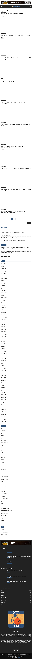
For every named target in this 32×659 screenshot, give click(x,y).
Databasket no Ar (4, 449)
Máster (2, 477)
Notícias (2, 488)
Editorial (2, 454)
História (2, 466)
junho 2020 (3, 363)
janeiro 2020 (3, 372)
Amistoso (3, 430)
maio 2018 (3, 406)
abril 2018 (3, 407)
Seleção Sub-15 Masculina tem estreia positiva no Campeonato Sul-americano (14, 212)
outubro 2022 (3, 316)
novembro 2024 (4, 275)
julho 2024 (3, 282)
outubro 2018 (3, 397)
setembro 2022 (4, 317)
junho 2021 (3, 343)
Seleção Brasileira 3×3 (5, 506)
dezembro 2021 (4, 333)
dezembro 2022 (4, 312)
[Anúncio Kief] (16, 2)
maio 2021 (3, 344)
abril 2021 (3, 346)
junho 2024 (3, 283)
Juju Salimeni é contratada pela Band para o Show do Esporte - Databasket (13, 251)
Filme (2, 464)
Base (2, 437)
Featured (2, 462)
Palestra (2, 489)
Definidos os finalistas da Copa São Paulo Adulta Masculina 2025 (12, 232)
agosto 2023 (3, 299)
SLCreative (18, 657)
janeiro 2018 (3, 412)
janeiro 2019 (3, 392)
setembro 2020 (4, 358)
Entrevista (3, 455)
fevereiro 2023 (3, 309)
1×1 (2, 428)
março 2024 (3, 287)
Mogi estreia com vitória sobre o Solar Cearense (16, 570)
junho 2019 (3, 384)
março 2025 (3, 268)
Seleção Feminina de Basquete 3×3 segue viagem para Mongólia (12, 237)
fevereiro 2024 (3, 288)
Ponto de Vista (4, 493)
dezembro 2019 (4, 373)
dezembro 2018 (4, 394)
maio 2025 (3, 264)
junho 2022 (3, 322)
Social (2, 511)
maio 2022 (3, 324)
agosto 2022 (3, 319)
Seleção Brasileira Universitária (6, 510)
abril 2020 (3, 367)
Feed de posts (3, 530)
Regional (2, 501)
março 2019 (3, 389)
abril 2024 (3, 285)
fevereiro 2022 (3, 329)
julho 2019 (3, 382)
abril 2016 (3, 418)
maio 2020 (3, 365)
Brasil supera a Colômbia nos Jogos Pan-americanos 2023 (16, 168)
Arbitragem (3, 432)
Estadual (2, 459)
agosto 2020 (3, 360)
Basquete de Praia (4, 442)
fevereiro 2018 (3, 411)
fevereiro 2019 (3, 390)
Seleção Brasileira (3, 12)
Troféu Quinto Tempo (5, 515)
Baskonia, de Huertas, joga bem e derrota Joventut (16, 576)
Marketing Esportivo (4, 476)
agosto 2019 (3, 380)
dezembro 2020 (4, 353)
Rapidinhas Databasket (5, 500)
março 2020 (3, 368)
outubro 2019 (3, 377)
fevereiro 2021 (3, 350)
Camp (2, 445)
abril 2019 (3, 387)
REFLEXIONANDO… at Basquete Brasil (7, 255)
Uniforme (3, 518)
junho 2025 (3, 263)
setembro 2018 (4, 399)
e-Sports (2, 452)
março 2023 (3, 307)
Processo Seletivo (4, 494)
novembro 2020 (4, 355)
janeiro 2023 (3, 310)
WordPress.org (4, 534)
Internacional (3, 469)
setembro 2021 (4, 338)
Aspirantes (3, 435)
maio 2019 (3, 385)
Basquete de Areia (4, 440)
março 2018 (3, 409)
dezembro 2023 (4, 292)
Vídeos (18, 654)
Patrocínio (3, 491)
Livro (2, 474)
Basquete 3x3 (3, 602)
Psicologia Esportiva (4, 498)
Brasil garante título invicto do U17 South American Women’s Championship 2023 (14, 80)
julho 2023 (3, 300)
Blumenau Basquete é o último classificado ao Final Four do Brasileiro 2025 (14, 240)
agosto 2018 (3, 401)
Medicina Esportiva (4, 479)
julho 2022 (3, 321)
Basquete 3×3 (3, 438)
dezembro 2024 (4, 273)
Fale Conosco (29, 654)
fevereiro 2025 (3, 270)
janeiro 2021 (3, 351)
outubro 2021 (3, 336)
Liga (2, 471)
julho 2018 (3, 402)
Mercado (2, 481)
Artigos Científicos (23, 654)
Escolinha (3, 457)
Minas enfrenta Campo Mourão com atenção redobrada (17, 581)
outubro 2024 (3, 276)
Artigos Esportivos (4, 433)
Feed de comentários (5, 532)
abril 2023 (3, 305)
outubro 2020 (3, 356)
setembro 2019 (4, 378)
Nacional (2, 484)
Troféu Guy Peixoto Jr (5, 513)
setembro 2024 (4, 278)
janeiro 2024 (3, 290)
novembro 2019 (4, 375)
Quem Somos (10, 654)
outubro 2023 (3, 295)
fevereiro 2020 (3, 370)
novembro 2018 (4, 395)
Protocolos (3, 496)
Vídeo (2, 522)
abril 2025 (3, 266)
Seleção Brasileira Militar (5, 508)
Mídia (2, 483)
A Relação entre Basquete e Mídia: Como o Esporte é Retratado (11, 247)
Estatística (3, 460)
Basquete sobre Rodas (5, 443)
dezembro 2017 (4, 414)
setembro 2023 (4, 297)
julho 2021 (3, 341)
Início (1, 9)
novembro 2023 (4, 293)
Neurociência (3, 486)
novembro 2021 (4, 334)
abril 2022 (3, 326)
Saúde (2, 503)
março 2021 (3, 348)
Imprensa (3, 467)
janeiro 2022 (3, 331)
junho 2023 (3, 302)
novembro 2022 (4, 314)
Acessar (2, 529)
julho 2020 (3, 361)
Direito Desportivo (4, 450)
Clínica (2, 447)
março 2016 (3, 419)
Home (2, 654)
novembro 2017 (4, 416)
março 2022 (3, 327)
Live (2, 472)
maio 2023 (3, 304)
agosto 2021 (3, 339)
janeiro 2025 (3, 271)
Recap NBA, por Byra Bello (5, 235)
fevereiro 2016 (3, 421)
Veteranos (3, 520)
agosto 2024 (3, 280)
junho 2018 (3, 404)
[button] (30, 6)
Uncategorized (3, 517)
